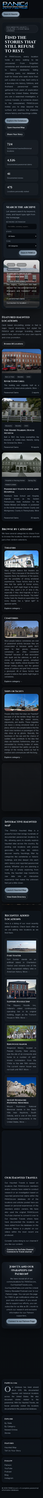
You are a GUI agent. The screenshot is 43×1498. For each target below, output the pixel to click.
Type (8, 241)
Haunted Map (10, 1447)
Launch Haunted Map (16, 890)
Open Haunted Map (16, 127)
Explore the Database (16, 121)
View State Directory (16, 897)
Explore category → (13, 608)
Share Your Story (14, 134)
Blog (6, 1475)
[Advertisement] (21, 787)
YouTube (8, 1468)
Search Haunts (10, 14)
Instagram (8, 1478)
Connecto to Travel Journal (19, 1252)
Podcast (7, 1472)
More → (35, 388)
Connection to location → (18, 303)
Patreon (7, 1465)
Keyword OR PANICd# (15, 222)
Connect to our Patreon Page (21, 1321)
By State (8, 1423)
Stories (7, 1433)
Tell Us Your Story (12, 1450)
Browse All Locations (13, 344)
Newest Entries (11, 1430)
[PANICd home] (15, 5)
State (8, 231)
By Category (9, 1426)
